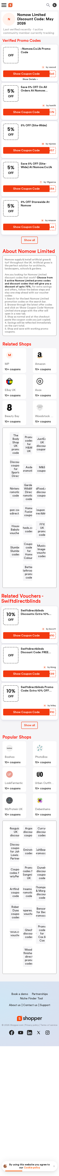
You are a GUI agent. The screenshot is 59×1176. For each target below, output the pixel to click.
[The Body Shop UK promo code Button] (27, 437)
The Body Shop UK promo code (29, 437)
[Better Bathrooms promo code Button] (27, 641)
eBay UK (10, 390)
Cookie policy (32, 1167)
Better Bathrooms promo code (29, 641)
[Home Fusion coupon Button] (27, 555)
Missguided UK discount (29, 893)
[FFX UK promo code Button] (28, 595)
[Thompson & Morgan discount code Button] (27, 1013)
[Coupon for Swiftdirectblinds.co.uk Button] (27, 566)
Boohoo (9, 821)
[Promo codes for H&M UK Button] (27, 450)
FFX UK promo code (29, 595)
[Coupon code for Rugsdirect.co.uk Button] (27, 544)
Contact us (30, 1134)
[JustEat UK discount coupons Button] (27, 462)
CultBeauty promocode (29, 942)
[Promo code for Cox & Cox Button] (27, 1079)
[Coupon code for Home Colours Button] (27, 615)
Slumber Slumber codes (29, 604)
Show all (29, 790)
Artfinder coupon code (29, 989)
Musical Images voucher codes (28, 628)
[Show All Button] (29, 790)
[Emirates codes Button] (28, 933)
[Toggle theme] (55, 5)
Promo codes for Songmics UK (29, 966)
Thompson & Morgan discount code (29, 1013)
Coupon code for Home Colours (29, 615)
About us (15, 1134)
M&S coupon (29, 495)
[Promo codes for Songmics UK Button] (27, 966)
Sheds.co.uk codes (29, 586)
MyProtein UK (13, 874)
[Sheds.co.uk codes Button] (27, 586)
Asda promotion (29, 486)
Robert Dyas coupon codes (29, 1026)
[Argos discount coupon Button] (28, 902)
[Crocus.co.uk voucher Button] (27, 1059)
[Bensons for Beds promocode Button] (27, 1048)
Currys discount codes (29, 911)
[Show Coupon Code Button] (26, 73)
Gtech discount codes (29, 1068)
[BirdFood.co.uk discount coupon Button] (27, 531)
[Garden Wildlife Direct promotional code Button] (27, 519)
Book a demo (19, 1123)
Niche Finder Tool (31, 1128)
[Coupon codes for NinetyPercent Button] (27, 954)
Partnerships (40, 1123)
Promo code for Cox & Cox (29, 1079)
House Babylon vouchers (29, 576)
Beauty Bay (12, 416)
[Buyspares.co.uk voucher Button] (27, 1037)
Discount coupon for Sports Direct (29, 475)
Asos (38, 390)
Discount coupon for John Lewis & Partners (29, 922)
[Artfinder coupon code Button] (27, 990)
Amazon (40, 363)
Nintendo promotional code (29, 506)
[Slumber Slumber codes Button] (27, 604)
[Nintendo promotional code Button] (27, 506)
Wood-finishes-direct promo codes (29, 1091)
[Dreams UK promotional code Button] (27, 1001)
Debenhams (42, 874)
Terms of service (48, 1155)
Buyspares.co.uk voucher (29, 1037)
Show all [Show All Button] (29, 240)
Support (45, 1134)
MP (7, 363)
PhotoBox (41, 821)
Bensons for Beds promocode (28, 1048)
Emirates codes (29, 933)
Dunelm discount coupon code (29, 979)
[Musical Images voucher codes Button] (27, 628)
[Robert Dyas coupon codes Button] (27, 1026)
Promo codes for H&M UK (28, 450)
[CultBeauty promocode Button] (28, 942)
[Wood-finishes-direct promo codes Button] (27, 1092)
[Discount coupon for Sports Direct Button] (27, 475)
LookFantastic (14, 847)
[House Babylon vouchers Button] (28, 577)
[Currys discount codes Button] (27, 911)
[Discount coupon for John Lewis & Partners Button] (27, 923)
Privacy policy (32, 1155)
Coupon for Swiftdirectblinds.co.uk (29, 566)
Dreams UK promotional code (29, 1001)
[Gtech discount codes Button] (27, 1068)
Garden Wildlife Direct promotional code (28, 519)
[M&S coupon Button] (27, 495)
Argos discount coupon (29, 902)
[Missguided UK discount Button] (27, 893)
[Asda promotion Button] (27, 486)
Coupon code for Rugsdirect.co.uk (29, 544)
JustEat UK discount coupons (29, 462)
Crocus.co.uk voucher (29, 1058)
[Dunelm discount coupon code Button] (27, 979)
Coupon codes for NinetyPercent (29, 953)
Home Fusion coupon (28, 555)
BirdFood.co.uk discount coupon (29, 531)
